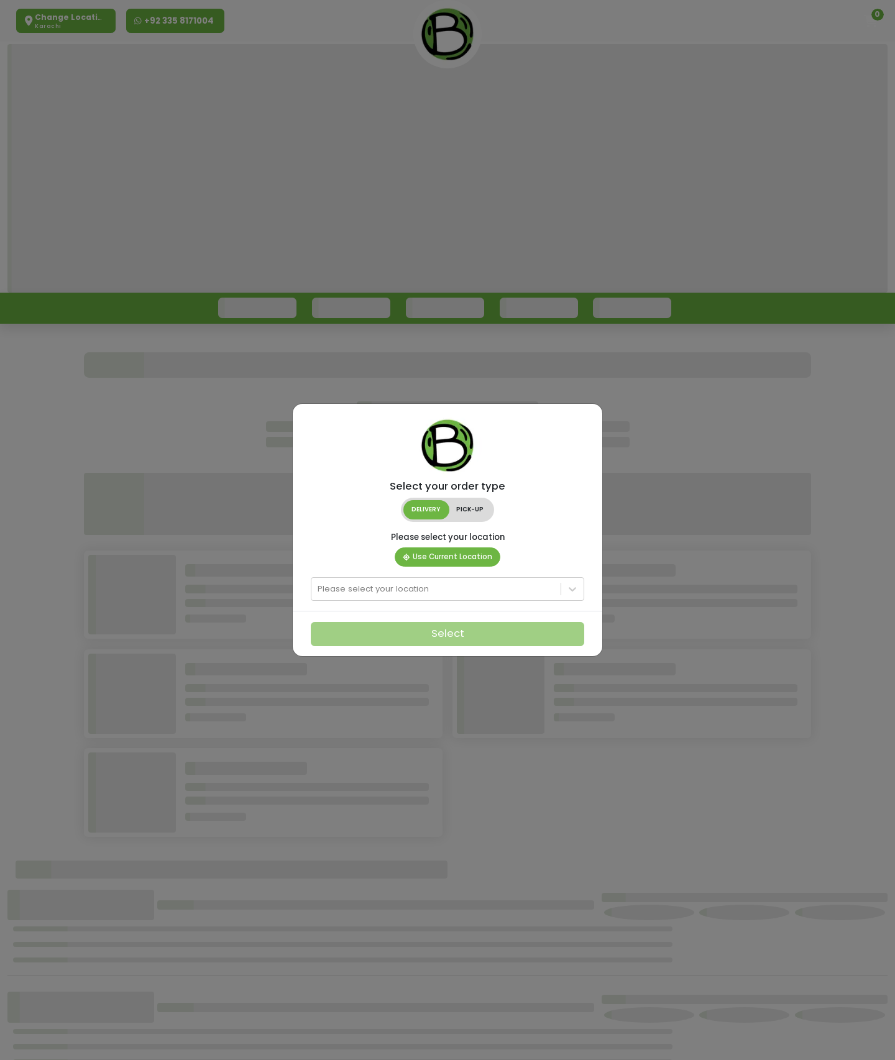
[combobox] (319, 589)
